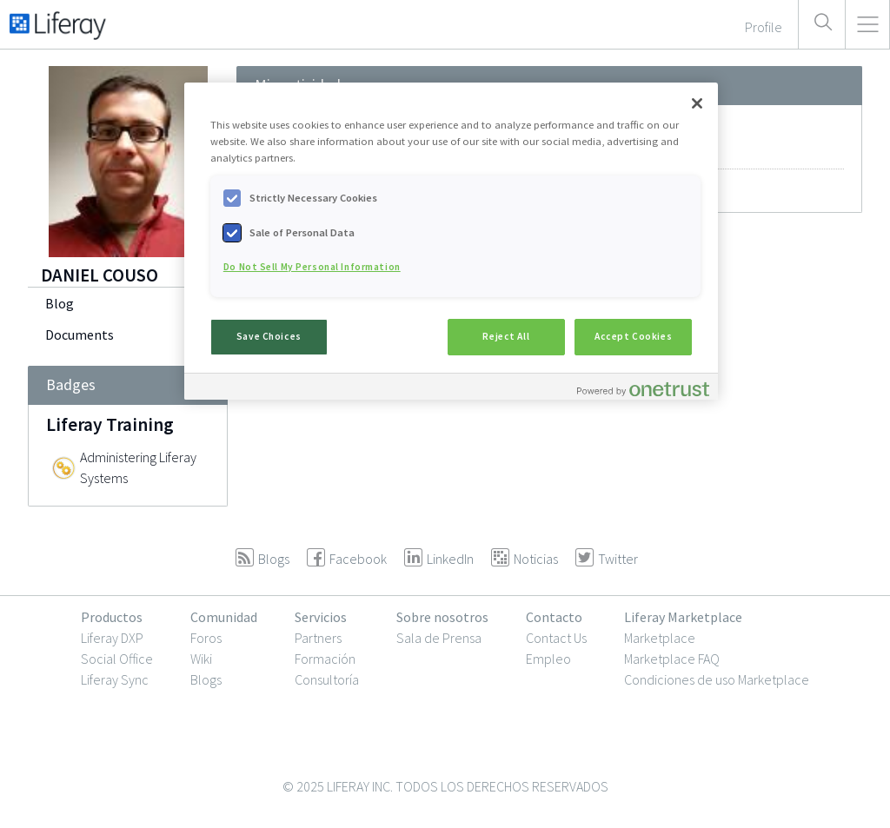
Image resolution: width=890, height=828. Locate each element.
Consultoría (327, 679)
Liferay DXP (112, 637)
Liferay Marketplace (683, 617)
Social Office (117, 658)
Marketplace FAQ (672, 658)
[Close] (697, 103)
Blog (59, 303)
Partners (318, 637)
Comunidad (223, 617)
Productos (112, 617)
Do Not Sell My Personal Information (312, 267)
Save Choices (269, 336)
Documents (79, 334)
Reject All (505, 336)
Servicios (321, 617)
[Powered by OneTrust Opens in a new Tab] (643, 389)
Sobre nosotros (442, 617)
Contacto (554, 617)
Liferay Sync (115, 679)
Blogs (206, 679)
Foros (206, 637)
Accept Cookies (633, 336)
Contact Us (556, 637)
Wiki (201, 658)
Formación (325, 658)
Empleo (548, 658)
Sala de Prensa (439, 637)
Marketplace (659, 637)
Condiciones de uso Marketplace (716, 679)
